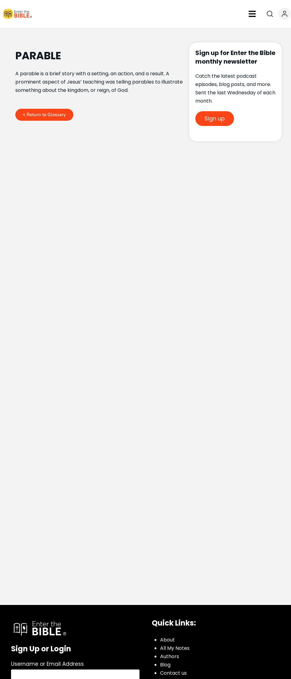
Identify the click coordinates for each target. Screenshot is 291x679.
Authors (169, 656)
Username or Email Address (47, 664)
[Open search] (270, 14)
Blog (165, 664)
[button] (252, 13)
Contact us (173, 673)
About (167, 639)
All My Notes (175, 648)
